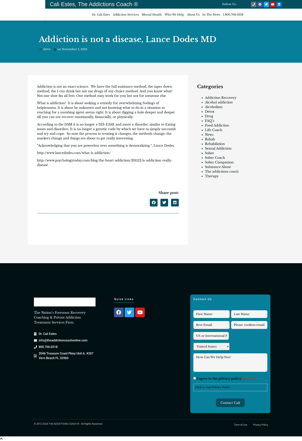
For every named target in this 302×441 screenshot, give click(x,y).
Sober (209, 153)
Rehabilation (215, 144)
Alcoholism (213, 107)
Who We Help (174, 14)
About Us (193, 14)
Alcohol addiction (219, 102)
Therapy (212, 176)
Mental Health (152, 14)
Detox (209, 111)
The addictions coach (222, 171)
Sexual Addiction (218, 148)
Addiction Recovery (220, 98)
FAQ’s (209, 121)
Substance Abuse (218, 167)
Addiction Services (126, 14)
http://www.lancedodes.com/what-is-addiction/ (74, 153)
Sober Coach (215, 158)
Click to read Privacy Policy (212, 387)
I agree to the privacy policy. (226, 379)
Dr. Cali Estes (101, 14)
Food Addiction (217, 125)
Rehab (210, 139)
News (209, 134)
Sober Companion (219, 162)
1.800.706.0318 (233, 14)
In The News (211, 14)
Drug (209, 116)
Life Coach (213, 130)
